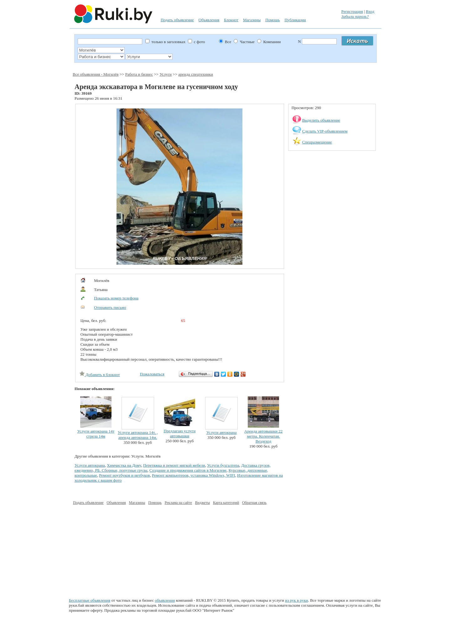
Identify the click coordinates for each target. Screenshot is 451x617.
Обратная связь (254, 502)
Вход (370, 11)
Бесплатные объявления (89, 600)
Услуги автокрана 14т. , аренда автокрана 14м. (138, 435)
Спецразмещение (317, 142)
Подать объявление (177, 20)
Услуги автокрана (221, 432)
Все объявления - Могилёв (95, 74)
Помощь (272, 20)
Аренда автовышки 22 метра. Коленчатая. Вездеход (263, 436)
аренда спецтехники (195, 74)
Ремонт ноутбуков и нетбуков (124, 475)
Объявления (209, 20)
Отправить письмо (110, 307)
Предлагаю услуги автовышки (179, 433)
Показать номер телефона (116, 298)
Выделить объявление (321, 120)
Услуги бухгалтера (223, 465)
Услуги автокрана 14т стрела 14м (95, 434)
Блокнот (231, 20)
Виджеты (202, 502)
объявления (165, 600)
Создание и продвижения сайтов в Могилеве (187, 470)
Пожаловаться (152, 374)
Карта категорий (226, 502)
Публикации (295, 20)
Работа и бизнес (139, 74)
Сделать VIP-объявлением (325, 131)
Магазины (252, 20)
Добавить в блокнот (100, 374)
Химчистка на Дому (124, 465)
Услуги (165, 74)
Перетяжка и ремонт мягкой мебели (174, 465)
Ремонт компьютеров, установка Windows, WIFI (193, 475)
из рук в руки (296, 600)
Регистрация (352, 11)
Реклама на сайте (178, 502)
